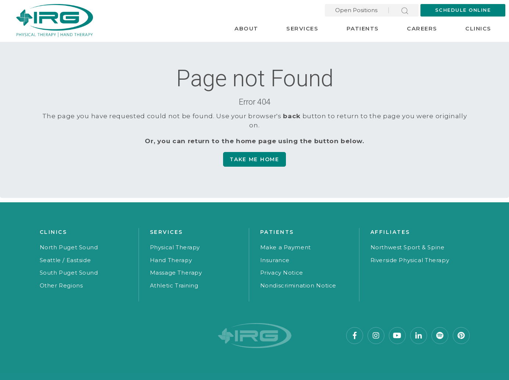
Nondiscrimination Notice (298, 285)
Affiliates (390, 232)
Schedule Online (463, 10)
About (246, 28)
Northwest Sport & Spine (407, 247)
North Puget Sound (69, 247)
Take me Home (254, 159)
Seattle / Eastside (65, 260)
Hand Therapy (171, 260)
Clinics (478, 28)
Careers (422, 28)
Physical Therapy (175, 247)
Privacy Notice (281, 272)
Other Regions (61, 285)
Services (302, 28)
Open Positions (356, 10)
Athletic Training (174, 285)
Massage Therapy (176, 272)
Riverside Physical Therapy (409, 260)
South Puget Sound (69, 272)
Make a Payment (285, 247)
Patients (363, 28)
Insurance (275, 260)
